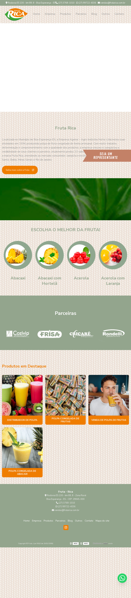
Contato (119, 14)
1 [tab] (63, 107)
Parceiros (81, 14)
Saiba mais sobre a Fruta (20, 170)
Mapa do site (102, 520)
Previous (5, 67)
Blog (94, 14)
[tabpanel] (65, 67)
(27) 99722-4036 (86, 2)
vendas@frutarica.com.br (111, 2)
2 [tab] (68, 107)
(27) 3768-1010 (65, 2)
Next (125, 67)
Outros (106, 14)
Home (36, 14)
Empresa (50, 14)
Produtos (65, 14)
